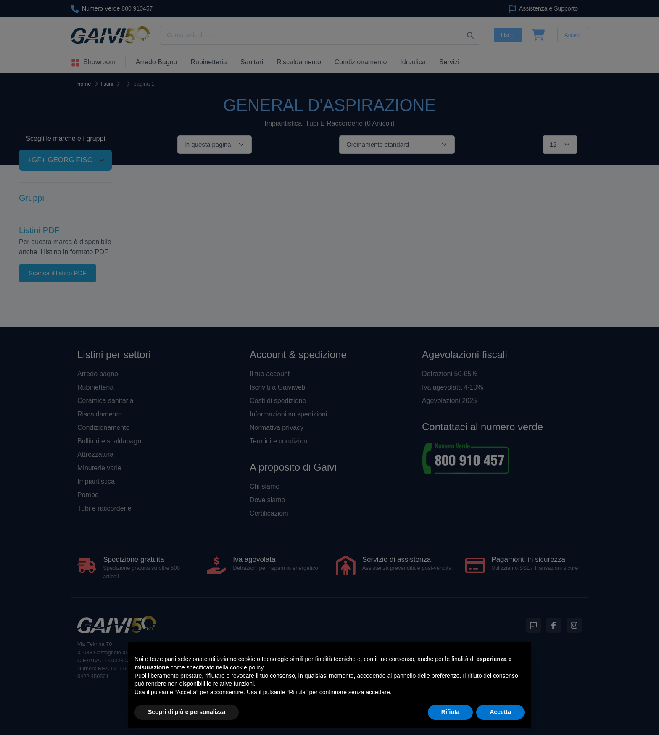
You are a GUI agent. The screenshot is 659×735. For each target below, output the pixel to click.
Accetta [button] (500, 712)
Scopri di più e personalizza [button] (186, 712)
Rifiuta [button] (450, 712)
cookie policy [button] (246, 667)
